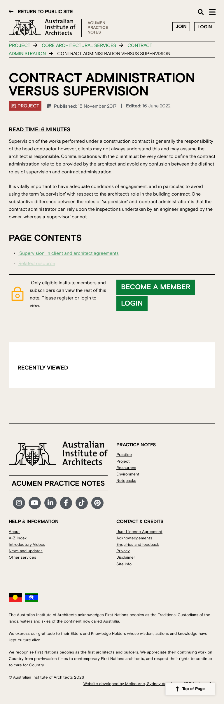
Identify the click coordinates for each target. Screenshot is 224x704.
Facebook (66, 503)
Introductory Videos (27, 544)
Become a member (155, 287)
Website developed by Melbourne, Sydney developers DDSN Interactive (149, 683)
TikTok (82, 503)
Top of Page (193, 689)
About (14, 531)
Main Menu (212, 12)
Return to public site (45, 12)
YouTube (35, 503)
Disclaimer (125, 557)
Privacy (123, 550)
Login (204, 27)
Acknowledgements (134, 538)
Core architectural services (79, 45)
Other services (22, 557)
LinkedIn (50, 503)
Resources (126, 467)
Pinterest (97, 503)
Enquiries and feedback (137, 544)
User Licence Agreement (139, 531)
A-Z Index (18, 538)
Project (19, 45)
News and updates (26, 550)
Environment (127, 474)
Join (181, 26)
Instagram (19, 503)
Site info (124, 564)
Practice (124, 454)
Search (200, 12)
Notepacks (126, 480)
